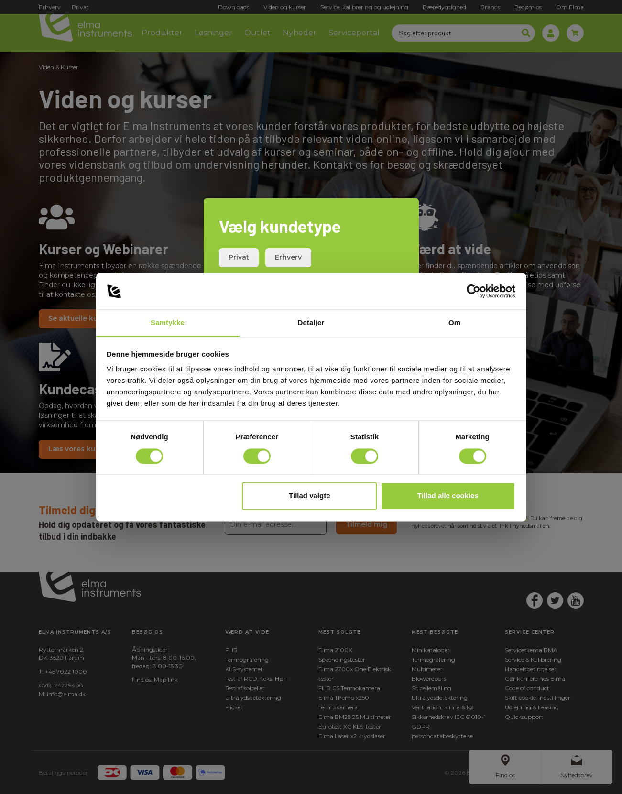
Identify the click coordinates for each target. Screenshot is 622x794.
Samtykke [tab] (168, 323)
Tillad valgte (309, 496)
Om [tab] (454, 323)
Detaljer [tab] (311, 323)
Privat (239, 257)
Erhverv (288, 257)
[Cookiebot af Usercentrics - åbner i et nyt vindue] (473, 291)
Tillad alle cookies (448, 496)
